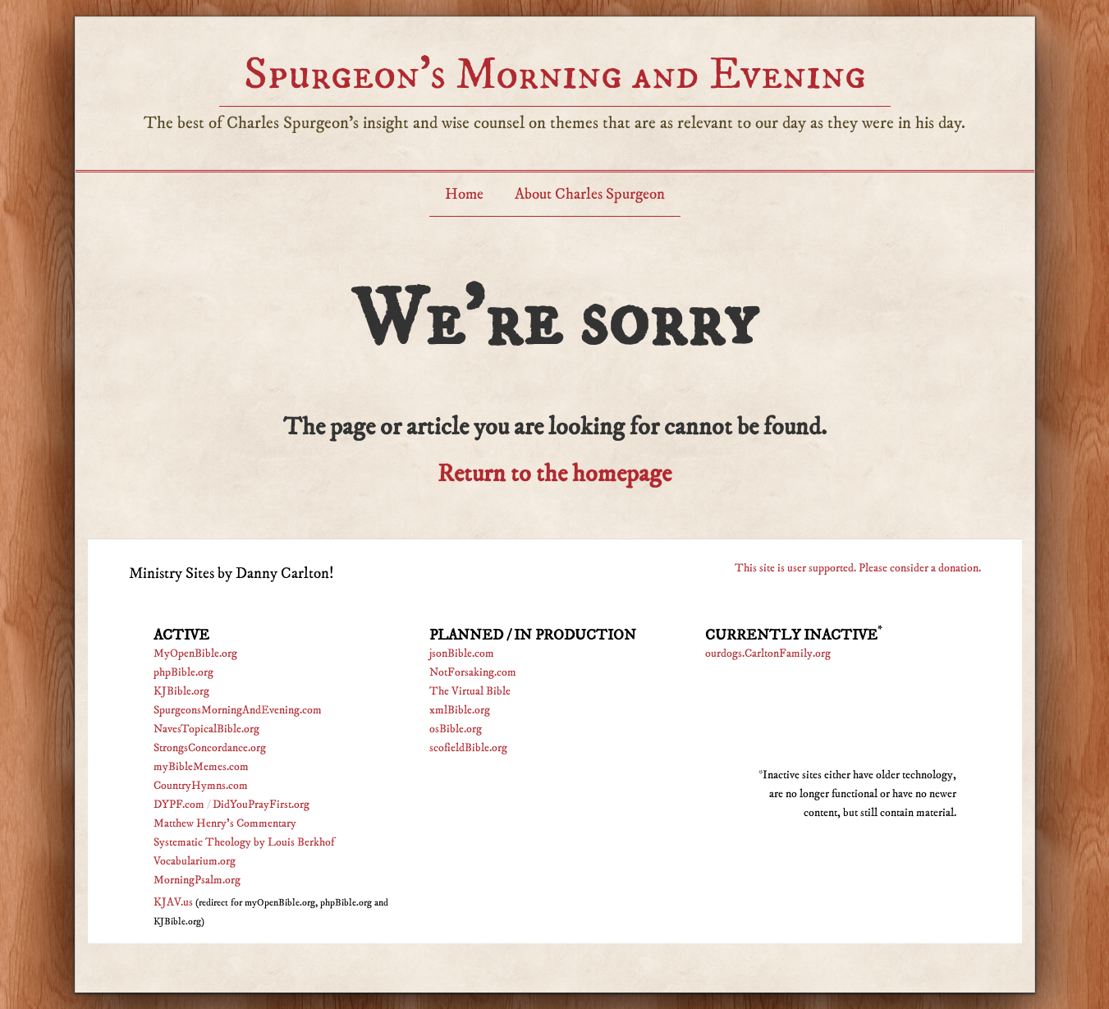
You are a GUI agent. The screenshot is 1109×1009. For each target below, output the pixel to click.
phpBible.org (183, 672)
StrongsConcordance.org (210, 748)
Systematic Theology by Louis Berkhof (244, 842)
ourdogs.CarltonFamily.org (768, 653)
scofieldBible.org (468, 748)
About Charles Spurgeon (590, 194)
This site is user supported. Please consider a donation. (858, 568)
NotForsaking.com (472, 672)
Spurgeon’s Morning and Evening (555, 74)
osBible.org (455, 729)
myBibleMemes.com (201, 766)
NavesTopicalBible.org (206, 729)
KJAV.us (173, 902)
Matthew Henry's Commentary (225, 823)
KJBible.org (181, 691)
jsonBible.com (461, 653)
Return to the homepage (554, 474)
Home (464, 194)
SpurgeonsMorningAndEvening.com (238, 710)
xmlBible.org (459, 710)
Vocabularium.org (195, 861)
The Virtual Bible (470, 691)
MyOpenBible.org (195, 653)
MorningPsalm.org (197, 880)
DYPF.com (179, 804)
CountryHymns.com (201, 785)
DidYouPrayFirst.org (261, 804)
